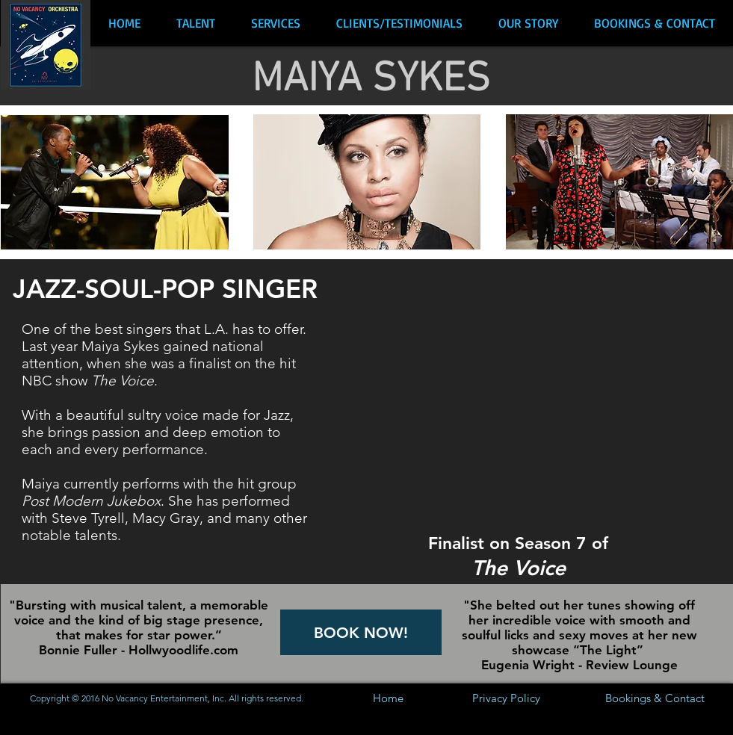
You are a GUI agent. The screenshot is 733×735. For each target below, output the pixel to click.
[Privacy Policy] (506, 698)
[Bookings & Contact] (655, 698)
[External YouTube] (529, 402)
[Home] (388, 698)
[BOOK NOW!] (361, 632)
